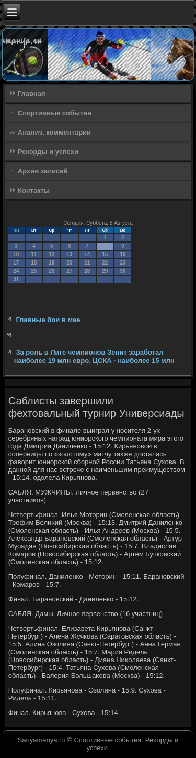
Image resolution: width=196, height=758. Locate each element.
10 (16, 254)
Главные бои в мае (48, 320)
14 (87, 254)
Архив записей (43, 171)
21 (87, 263)
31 (16, 279)
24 (16, 271)
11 (34, 254)
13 (69, 254)
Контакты (34, 190)
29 (105, 271)
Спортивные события (54, 113)
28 (87, 271)
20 (69, 263)
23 (122, 263)
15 (105, 254)
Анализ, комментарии (54, 132)
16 (122, 254)
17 (16, 263)
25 (34, 271)
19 (51, 263)
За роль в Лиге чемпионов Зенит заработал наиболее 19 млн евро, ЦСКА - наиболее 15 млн (94, 356)
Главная (31, 93)
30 (122, 271)
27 (69, 271)
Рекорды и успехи (48, 152)
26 (51, 271)
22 (105, 263)
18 (34, 263)
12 (51, 254)
